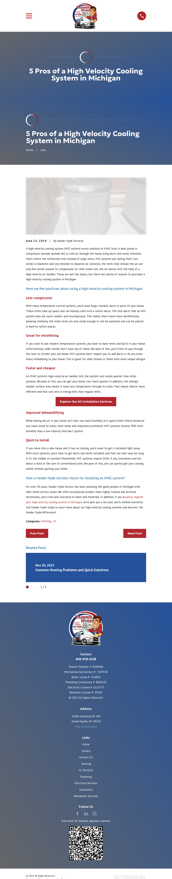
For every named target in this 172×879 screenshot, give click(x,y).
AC (54, 521)
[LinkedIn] (86, 814)
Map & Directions (86, 726)
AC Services (86, 770)
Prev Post (37, 533)
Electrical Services (86, 783)
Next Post (135, 533)
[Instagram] (95, 814)
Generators (86, 790)
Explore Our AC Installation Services (86, 401)
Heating (46, 521)
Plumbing (86, 777)
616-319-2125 (86, 659)
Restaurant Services (86, 796)
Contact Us (86, 757)
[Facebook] (77, 814)
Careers (86, 751)
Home (86, 744)
